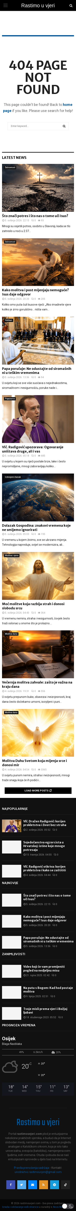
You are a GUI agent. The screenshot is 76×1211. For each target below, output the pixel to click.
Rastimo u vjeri (38, 5)
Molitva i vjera (11, 555)
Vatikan (8, 320)
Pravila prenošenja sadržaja (32, 1167)
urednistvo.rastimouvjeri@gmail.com (38, 1172)
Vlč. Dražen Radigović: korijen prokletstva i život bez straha (44, 823)
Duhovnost (10, 167)
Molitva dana (11, 634)
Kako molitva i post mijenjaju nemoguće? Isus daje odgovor (45, 918)
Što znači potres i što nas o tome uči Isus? (35, 216)
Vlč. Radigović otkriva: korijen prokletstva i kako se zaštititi (44, 868)
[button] (68, 1206)
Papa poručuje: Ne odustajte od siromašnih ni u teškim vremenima (36, 371)
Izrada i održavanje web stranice (20, 1207)
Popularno (10, 399)
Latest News (14, 157)
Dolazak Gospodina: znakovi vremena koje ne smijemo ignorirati (36, 527)
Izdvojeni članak (13, 477)
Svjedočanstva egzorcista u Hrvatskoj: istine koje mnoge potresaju (44, 846)
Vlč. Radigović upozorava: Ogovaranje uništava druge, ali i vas (32, 449)
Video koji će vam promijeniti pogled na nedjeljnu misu (44, 968)
